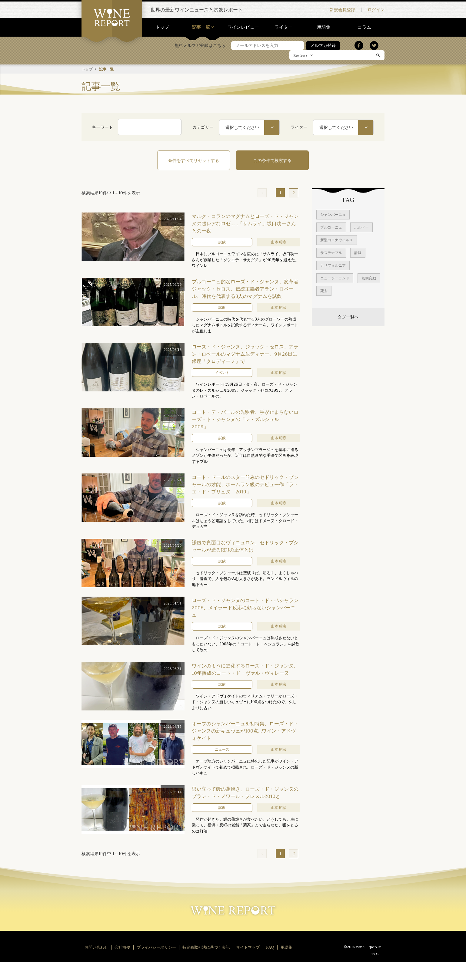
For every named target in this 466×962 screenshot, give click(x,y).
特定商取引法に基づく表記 (206, 947)
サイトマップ (248, 947)
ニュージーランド (334, 277)
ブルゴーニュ (331, 227)
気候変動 (368, 277)
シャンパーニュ (333, 214)
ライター (284, 27)
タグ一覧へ (348, 316)
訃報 (357, 252)
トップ (162, 27)
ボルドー (361, 227)
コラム (364, 27)
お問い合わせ (96, 947)
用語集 (324, 27)
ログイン (376, 9)
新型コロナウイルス (336, 239)
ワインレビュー (243, 27)
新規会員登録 (342, 9)
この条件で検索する (272, 160)
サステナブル (331, 252)
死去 (324, 290)
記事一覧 (201, 27)
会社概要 (122, 947)
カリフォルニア (333, 265)
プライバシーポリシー (156, 947)
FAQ (270, 947)
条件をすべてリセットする (193, 160)
